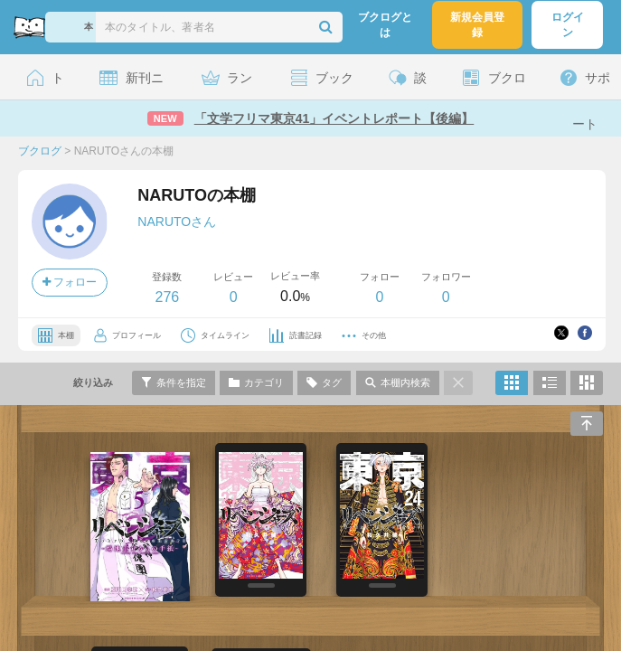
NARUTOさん (176, 221)
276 (167, 297)
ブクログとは (385, 25)
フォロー (69, 282)
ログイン (567, 25)
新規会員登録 (477, 25)
